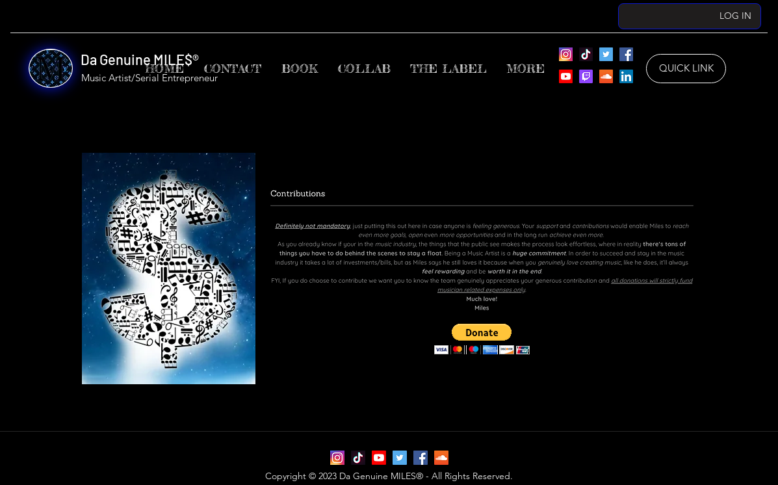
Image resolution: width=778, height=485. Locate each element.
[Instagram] (566, 54)
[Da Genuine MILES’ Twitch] (586, 76)
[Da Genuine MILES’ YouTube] (566, 76)
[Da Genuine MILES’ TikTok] (586, 54)
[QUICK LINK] (686, 68)
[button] (448, 68)
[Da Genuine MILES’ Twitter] (606, 54)
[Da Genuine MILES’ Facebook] (626, 54)
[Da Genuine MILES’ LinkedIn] (626, 76)
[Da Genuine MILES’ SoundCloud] (606, 76)
